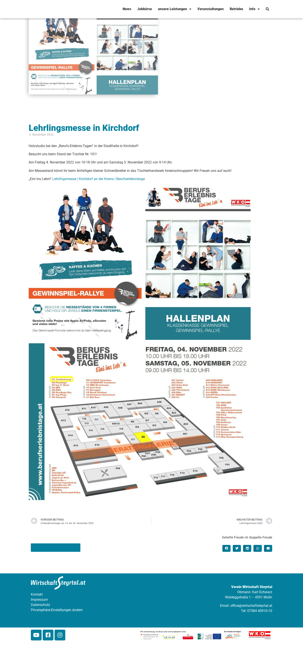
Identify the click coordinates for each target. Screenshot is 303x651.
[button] (226, 548)
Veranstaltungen (210, 9)
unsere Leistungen (174, 9)
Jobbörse (144, 9)
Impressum (39, 600)
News (127, 9)
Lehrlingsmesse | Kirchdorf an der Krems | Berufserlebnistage (98, 179)
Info (254, 9)
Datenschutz (40, 605)
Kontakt (37, 594)
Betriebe (236, 9)
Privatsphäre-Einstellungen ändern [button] (57, 610)
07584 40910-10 (259, 611)
